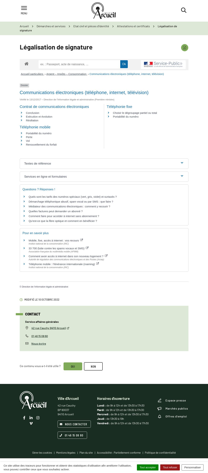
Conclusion (32, 112)
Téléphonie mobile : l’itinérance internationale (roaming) (64, 264)
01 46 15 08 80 (71, 435)
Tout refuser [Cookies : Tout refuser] (170, 467)
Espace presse (171, 400)
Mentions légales (65, 452)
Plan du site (86, 452)
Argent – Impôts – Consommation (66, 73)
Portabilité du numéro (126, 116)
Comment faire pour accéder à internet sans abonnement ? (64, 216)
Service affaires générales (42, 321)
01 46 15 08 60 (39, 336)
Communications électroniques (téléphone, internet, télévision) (127, 73)
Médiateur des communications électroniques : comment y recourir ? (69, 206)
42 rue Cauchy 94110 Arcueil (50, 328)
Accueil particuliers (32, 73)
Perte (29, 137)
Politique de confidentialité (160, 452)
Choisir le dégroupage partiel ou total (135, 112)
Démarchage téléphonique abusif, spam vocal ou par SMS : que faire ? (71, 201)
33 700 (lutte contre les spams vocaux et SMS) (58, 248)
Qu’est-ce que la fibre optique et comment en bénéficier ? (63, 220)
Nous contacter (73, 424)
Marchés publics (172, 408)
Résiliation (32, 120)
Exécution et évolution (39, 116)
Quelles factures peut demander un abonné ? (56, 211)
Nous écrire (38, 343)
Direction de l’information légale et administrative (45, 287)
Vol (28, 140)
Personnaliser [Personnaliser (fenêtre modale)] (192, 467)
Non (93, 366)
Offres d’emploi (172, 416)
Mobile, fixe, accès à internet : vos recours (56, 240)
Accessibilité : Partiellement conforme (119, 452)
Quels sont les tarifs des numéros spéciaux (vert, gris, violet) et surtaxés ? (73, 196)
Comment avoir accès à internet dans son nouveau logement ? (68, 256)
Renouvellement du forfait (41, 144)
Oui (73, 366)
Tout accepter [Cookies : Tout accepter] (148, 467)
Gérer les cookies (42, 452)
